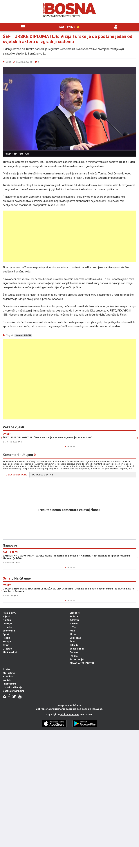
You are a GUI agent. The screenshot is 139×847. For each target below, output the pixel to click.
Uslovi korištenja (12, 687)
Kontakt (7, 680)
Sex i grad (75, 637)
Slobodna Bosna (69, 714)
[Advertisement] (69, 236)
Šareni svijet (77, 659)
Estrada (74, 645)
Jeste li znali (77, 648)
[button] (133, 71)
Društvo (7, 648)
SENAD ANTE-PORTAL (82, 663)
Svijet (6, 645)
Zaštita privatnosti (13, 691)
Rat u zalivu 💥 (69, 27)
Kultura (74, 616)
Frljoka (74, 655)
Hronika (7, 627)
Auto (72, 630)
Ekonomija (9, 630)
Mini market (10, 652)
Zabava (74, 652)
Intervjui (7, 623)
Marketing (9, 673)
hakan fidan (23, 335)
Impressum (9, 683)
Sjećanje (75, 612)
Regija (6, 637)
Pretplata (8, 676)
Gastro (73, 623)
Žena (72, 641)
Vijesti (6, 616)
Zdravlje (75, 620)
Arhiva (6, 669)
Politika (7, 620)
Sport (6, 634)
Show (73, 634)
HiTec (73, 627)
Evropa (7, 641)
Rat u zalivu (9, 612)
